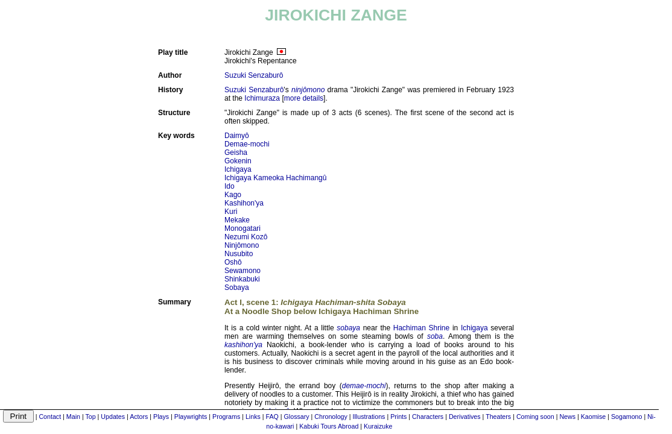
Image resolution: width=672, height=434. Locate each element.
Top (90, 416)
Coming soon (535, 416)
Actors (139, 416)
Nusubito (238, 254)
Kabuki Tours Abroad (328, 426)
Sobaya (236, 287)
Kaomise (593, 416)
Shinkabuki (242, 279)
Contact (50, 416)
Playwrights (190, 416)
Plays (161, 416)
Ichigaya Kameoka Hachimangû (275, 178)
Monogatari (242, 228)
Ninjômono (241, 245)
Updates (113, 416)
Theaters (498, 416)
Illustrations (369, 416)
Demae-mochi (247, 144)
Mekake (237, 220)
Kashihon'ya (244, 203)
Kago (232, 194)
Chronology (330, 416)
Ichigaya (238, 169)
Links (253, 416)
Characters (427, 416)
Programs (226, 416)
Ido (229, 186)
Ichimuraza (262, 98)
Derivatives (465, 416)
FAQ (272, 416)
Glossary (296, 416)
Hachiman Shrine (421, 328)
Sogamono (626, 416)
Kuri (230, 211)
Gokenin (238, 161)
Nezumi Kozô (245, 237)
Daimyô (236, 135)
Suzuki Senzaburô (253, 75)
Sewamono (242, 270)
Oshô (233, 262)
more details (303, 98)
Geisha (235, 152)
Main (73, 416)
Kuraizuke (378, 426)
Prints (398, 416)
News (567, 416)
